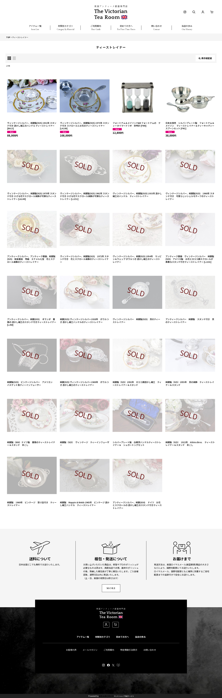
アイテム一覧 (83, 636)
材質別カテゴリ (102, 636)
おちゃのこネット (106, 696)
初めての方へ (122, 636)
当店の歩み (140, 636)
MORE (111, 588)
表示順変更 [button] (205, 58)
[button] (35, 26)
